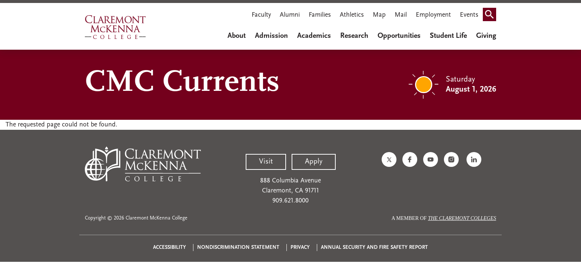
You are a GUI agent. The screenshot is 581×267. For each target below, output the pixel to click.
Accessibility (169, 247)
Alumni (290, 15)
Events (469, 15)
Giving (486, 36)
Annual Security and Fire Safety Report (374, 247)
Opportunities (399, 36)
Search (491, 12)
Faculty (261, 15)
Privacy (300, 247)
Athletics (352, 15)
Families (320, 15)
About (237, 36)
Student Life (448, 36)
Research (354, 36)
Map (379, 15)
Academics (314, 36)
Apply (313, 161)
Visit (266, 161)
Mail (401, 15)
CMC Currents (182, 83)
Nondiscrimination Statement (238, 247)
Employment (433, 15)
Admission (271, 36)
